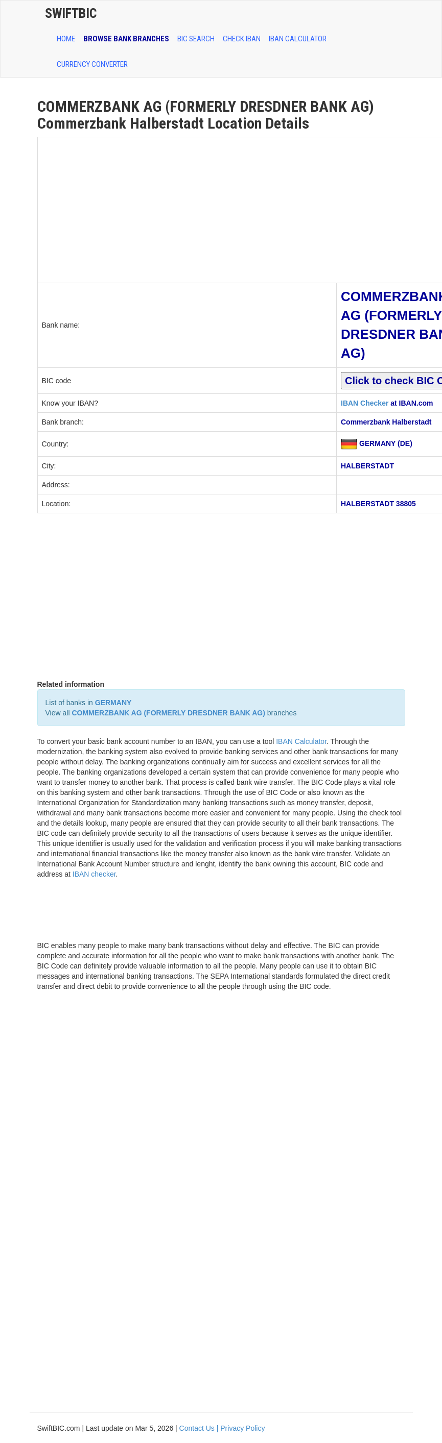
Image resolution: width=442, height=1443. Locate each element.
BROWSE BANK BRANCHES (126, 38)
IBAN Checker (364, 403)
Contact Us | (200, 1428)
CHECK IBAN (242, 38)
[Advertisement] (187, 208)
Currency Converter (92, 64)
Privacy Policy (242, 1428)
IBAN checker (94, 874)
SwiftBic (71, 13)
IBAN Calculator (298, 38)
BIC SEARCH (196, 38)
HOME (66, 38)
